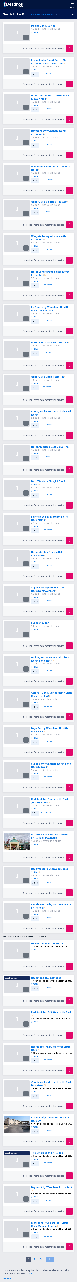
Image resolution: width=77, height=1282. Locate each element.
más (31, 1273)
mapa (34, 31)
